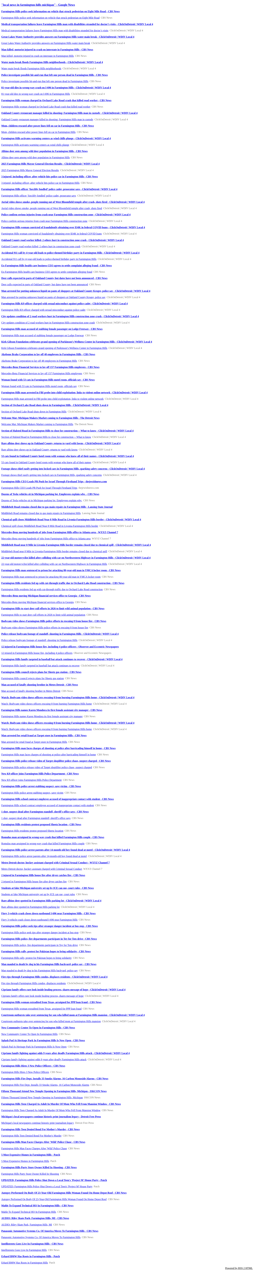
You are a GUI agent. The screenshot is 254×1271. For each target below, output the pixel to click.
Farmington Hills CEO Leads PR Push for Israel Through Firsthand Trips (39, 487)
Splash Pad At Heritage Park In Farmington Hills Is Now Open (34, 1046)
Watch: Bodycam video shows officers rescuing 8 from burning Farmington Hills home (46, 703)
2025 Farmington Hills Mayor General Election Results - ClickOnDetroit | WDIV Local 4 (50, 163)
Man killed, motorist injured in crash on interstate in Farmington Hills (37, 56)
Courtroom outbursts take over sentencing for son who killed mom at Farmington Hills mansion (51, 1021)
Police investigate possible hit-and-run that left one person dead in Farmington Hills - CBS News (54, 75)
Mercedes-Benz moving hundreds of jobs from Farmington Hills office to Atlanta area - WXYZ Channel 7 (59, 532)
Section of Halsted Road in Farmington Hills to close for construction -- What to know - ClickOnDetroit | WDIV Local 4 (67, 430)
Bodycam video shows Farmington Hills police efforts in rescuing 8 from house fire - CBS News (53, 621)
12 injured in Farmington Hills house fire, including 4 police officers (36, 653)
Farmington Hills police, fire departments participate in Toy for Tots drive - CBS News (49, 938)
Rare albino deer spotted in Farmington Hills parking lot (30, 907)
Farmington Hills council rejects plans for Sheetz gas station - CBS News (41, 672)
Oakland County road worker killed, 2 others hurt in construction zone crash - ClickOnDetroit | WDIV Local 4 (62, 240)
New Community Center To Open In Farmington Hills (29, 1034)
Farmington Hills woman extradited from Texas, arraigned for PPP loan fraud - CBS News (51, 1002)
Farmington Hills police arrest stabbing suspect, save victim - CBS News (41, 786)
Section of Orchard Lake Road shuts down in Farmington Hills (33, 411)
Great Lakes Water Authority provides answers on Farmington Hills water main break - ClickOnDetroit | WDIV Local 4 (67, 36)
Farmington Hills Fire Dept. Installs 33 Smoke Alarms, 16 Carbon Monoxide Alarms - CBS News (54, 1078)
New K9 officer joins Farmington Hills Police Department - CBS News (40, 773)
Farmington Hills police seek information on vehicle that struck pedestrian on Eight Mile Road (50, 17)
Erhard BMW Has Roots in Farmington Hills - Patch (30, 1256)
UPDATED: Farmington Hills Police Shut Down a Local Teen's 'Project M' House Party (46, 1186)
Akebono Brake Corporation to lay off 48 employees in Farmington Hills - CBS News (48, 354)
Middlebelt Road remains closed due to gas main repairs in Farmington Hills (41, 513)
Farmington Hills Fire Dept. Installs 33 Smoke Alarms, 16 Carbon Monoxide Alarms (45, 1085)
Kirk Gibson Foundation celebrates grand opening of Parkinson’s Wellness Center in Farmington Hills (54, 348)
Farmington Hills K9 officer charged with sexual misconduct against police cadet (43, 309)
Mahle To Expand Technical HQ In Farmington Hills (28, 1211)
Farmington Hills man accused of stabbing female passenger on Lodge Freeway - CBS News (52, 329)
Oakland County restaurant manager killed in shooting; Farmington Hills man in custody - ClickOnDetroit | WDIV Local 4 (69, 113)
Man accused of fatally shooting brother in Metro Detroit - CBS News (39, 684)
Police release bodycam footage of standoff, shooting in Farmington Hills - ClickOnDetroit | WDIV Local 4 (60, 634)
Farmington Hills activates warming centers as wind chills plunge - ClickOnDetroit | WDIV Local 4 (56, 138)
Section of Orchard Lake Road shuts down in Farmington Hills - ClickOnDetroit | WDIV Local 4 (54, 405)
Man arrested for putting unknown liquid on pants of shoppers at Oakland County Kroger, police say (53, 297)
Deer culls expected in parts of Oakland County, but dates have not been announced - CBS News (54, 278)
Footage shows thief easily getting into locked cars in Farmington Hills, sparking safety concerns (51, 475)
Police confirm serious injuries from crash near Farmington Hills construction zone (44, 221)
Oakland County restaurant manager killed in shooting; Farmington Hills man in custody (47, 119)
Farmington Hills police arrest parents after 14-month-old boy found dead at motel (44, 856)
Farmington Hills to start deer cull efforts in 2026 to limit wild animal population (43, 614)
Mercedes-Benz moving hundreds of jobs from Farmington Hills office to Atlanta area (46, 538)
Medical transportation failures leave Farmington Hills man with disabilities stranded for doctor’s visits (54, 30)
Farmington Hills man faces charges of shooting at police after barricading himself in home (48, 754)
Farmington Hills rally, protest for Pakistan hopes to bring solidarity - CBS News (46, 951)
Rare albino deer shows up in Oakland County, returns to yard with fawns (39, 449)
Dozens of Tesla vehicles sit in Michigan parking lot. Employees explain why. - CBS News (50, 494)
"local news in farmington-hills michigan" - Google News (38, 4)
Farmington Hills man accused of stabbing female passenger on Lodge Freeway (42, 335)
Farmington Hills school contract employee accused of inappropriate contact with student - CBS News (57, 799)
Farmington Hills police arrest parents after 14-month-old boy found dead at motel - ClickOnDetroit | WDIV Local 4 (65, 849)
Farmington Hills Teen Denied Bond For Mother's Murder (31, 1135)
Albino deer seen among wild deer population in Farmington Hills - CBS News (44, 151)
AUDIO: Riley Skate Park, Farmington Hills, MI (26, 1224)
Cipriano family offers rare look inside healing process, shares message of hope (42, 996)
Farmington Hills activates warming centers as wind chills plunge (35, 144)
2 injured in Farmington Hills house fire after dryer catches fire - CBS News (43, 875)
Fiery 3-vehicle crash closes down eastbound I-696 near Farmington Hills (39, 919)
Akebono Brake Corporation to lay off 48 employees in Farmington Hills (39, 360)
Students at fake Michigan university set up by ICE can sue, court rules (38, 894)
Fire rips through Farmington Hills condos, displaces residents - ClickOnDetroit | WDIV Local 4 (54, 976)
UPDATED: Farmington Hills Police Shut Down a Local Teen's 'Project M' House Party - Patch (54, 1180)
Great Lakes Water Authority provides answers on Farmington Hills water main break (45, 43)
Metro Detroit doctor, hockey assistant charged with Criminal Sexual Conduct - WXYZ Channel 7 (55, 862)
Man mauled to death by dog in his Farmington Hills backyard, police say (39, 970)
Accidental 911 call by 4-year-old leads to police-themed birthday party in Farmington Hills (48, 259)
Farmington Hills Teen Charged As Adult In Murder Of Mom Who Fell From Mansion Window (50, 1110)
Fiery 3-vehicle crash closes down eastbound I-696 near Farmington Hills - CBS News (48, 913)
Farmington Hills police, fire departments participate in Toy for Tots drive (39, 945)
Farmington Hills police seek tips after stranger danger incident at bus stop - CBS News (49, 926)
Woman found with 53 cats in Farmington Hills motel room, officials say (39, 386)
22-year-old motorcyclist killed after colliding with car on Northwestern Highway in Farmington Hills (54, 564)
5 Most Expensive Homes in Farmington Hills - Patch (30, 1154)
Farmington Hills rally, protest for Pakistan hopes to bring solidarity (36, 958)
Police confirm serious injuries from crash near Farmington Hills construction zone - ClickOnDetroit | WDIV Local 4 (66, 214)
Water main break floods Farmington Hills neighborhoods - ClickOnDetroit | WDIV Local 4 (52, 62)
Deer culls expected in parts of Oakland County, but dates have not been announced (44, 284)
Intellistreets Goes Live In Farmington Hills (24, 1250)
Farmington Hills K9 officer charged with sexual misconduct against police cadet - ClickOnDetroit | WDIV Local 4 (64, 303)
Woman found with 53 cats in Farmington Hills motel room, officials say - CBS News (48, 379)
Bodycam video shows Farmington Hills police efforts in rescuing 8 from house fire (44, 627)
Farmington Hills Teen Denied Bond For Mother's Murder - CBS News (40, 1129)
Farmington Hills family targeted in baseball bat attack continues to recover (40, 665)
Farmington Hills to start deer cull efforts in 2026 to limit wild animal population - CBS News (52, 608)
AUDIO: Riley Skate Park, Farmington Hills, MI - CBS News (35, 1218)
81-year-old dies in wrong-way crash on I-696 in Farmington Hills (35, 94)
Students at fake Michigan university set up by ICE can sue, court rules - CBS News (47, 888)
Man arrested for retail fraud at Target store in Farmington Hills (34, 742)
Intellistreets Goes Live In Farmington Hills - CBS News (32, 1243)
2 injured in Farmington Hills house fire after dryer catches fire (34, 881)
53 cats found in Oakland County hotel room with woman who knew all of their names (46, 462)
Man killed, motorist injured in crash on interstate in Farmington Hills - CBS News (47, 49)
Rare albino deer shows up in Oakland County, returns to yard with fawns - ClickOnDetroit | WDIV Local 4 (61, 443)
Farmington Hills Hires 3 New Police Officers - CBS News (33, 1065)
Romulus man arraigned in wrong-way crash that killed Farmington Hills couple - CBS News (52, 837)
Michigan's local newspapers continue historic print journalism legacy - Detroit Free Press (51, 1116)
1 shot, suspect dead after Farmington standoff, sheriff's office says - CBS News (45, 811)
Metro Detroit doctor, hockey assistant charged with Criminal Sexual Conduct (41, 869)
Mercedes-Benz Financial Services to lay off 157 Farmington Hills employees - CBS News (50, 367)
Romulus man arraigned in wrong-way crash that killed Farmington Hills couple (43, 843)
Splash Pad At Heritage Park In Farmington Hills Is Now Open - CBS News (43, 1040)
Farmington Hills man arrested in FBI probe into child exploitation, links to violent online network (52, 398)
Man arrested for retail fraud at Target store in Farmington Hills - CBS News (44, 735)
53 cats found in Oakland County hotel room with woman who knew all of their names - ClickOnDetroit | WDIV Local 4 (67, 456)
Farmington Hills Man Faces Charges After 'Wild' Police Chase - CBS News (43, 1142)
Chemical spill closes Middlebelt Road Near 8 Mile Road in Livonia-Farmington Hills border (49, 526)
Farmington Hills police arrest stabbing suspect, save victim (32, 792)
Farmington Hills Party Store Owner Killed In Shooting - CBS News (39, 1167)
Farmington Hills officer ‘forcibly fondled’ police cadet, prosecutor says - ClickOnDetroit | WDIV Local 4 (59, 189)
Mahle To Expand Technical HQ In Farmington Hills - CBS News (37, 1205)
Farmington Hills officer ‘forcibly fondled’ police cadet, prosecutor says (38, 195)
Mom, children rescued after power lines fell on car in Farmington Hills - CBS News (47, 125)
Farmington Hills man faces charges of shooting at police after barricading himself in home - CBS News (58, 748)
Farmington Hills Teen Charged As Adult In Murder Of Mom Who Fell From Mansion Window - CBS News (61, 1104)
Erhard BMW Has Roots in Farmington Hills (24, 1262)
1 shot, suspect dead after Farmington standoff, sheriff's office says (35, 818)
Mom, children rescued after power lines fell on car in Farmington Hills (38, 132)
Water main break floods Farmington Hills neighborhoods (31, 68)
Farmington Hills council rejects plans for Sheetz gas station (32, 678)
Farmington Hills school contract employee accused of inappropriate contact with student (47, 805)
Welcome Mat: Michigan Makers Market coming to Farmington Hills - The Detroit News (50, 418)
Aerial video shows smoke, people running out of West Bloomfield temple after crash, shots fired (51, 208)
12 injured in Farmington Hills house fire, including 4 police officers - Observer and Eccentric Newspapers (60, 646)
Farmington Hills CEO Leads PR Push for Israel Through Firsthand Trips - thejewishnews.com (54, 481)
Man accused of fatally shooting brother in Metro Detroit (30, 691)
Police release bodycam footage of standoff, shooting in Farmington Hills (39, 640)
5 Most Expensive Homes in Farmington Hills (25, 1161)
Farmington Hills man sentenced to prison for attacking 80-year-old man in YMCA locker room (51, 576)
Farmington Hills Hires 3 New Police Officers (25, 1072)
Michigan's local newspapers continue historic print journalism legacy (37, 1123)
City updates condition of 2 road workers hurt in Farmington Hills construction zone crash (48, 322)
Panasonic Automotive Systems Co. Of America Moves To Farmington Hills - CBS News (49, 1231)
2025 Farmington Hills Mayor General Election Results (30, 170)
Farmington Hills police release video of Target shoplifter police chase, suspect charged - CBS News (56, 760)
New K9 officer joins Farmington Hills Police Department (31, 780)
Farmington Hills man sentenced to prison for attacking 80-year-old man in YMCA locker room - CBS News (61, 570)
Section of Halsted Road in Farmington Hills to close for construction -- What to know (46, 437)
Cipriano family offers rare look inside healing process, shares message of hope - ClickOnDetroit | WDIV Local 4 (63, 989)
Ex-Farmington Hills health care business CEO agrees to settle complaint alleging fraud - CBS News (56, 265)
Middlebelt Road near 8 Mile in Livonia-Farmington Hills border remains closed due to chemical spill (54, 551)
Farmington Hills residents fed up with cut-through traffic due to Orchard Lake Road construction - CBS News (62, 583)
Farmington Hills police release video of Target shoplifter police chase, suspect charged (46, 767)
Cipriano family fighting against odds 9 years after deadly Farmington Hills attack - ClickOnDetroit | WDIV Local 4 (65, 1053)
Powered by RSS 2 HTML (239, 1268)
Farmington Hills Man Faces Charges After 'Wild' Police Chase (34, 1148)
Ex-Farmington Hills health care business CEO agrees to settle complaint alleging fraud (46, 271)
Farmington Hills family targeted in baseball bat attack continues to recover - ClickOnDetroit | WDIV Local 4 (61, 659)
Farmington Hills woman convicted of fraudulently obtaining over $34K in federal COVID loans (51, 233)
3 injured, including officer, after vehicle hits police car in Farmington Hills (40, 183)
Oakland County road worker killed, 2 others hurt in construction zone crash (40, 246)
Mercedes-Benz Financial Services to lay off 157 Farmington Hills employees (41, 373)
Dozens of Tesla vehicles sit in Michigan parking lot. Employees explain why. (41, 500)
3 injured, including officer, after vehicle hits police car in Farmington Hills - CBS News (49, 176)
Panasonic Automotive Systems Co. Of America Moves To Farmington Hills (41, 1237)
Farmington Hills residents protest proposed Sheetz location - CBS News (41, 824)
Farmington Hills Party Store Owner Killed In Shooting (30, 1173)
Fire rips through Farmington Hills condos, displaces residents (33, 983)
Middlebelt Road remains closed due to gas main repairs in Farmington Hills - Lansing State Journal (57, 507)
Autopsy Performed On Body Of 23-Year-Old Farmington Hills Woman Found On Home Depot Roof (54, 1199)
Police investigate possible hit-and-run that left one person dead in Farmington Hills (44, 81)
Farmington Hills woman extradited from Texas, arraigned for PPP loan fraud (41, 1008)
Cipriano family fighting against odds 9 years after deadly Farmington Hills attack (44, 1059)
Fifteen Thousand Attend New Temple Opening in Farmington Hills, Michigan (42, 1097)
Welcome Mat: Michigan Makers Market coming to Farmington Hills (37, 424)
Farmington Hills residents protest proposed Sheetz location (32, 830)
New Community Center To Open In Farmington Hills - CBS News (38, 1027)
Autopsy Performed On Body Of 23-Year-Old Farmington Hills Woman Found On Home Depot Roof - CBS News (64, 1192)
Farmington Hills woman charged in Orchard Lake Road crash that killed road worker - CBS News (56, 100)
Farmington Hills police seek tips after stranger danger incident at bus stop (40, 932)
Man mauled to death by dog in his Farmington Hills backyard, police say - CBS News (48, 964)
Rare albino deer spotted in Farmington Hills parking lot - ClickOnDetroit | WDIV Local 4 (51, 900)
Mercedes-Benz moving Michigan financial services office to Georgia (37, 602)
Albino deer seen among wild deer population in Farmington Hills (35, 157)
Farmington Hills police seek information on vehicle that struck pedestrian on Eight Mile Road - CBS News (60, 11)
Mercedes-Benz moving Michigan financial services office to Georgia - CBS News (46, 595)
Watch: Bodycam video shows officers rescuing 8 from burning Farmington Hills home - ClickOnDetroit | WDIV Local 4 (67, 697)
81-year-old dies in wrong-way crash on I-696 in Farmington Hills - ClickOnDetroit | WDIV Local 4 (56, 87)
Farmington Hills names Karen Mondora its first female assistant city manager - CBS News (51, 710)
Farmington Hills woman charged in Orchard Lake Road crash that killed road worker (45, 106)
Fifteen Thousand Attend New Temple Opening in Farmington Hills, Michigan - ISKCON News (54, 1091)
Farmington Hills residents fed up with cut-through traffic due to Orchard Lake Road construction (52, 589)
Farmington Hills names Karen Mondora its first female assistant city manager (42, 716)
